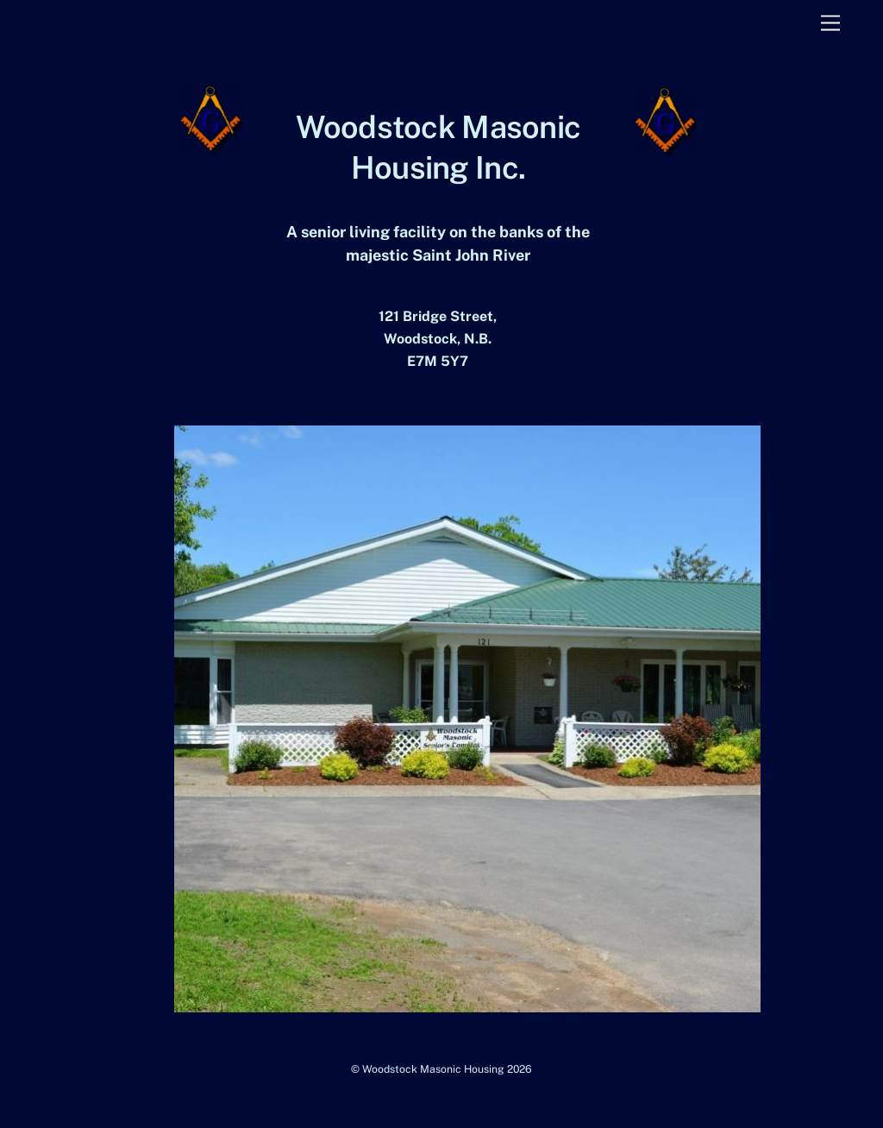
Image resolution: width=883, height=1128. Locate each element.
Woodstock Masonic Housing (433, 1068)
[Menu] (830, 24)
